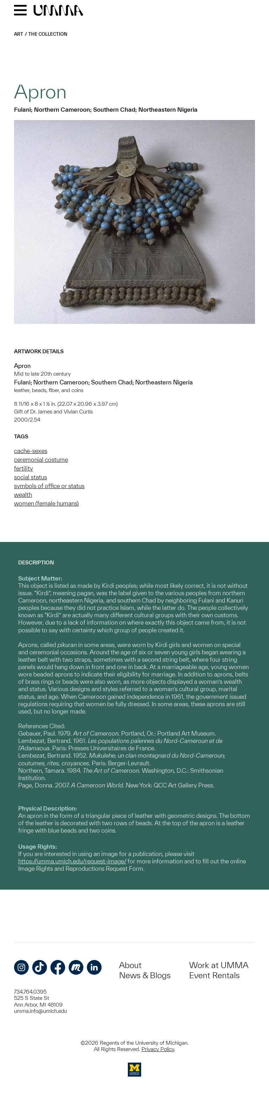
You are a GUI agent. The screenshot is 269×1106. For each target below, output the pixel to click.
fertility (23, 468)
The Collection (47, 34)
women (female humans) (46, 503)
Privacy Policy (158, 1049)
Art (18, 34)
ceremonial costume (41, 459)
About (130, 965)
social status (30, 477)
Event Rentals (214, 975)
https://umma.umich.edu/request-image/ (72, 861)
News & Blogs (145, 975)
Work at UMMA (218, 965)
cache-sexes (30, 450)
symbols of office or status (49, 485)
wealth (23, 494)
